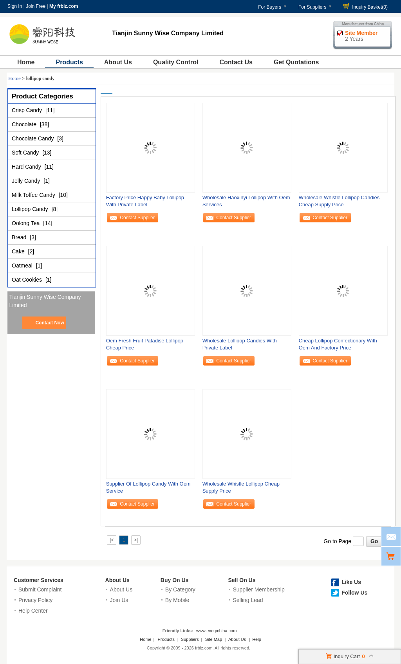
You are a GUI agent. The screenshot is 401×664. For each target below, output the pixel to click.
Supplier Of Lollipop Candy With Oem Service (148, 487)
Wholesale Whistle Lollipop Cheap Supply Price (241, 487)
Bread (20, 237)
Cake (19, 251)
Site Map (213, 639)
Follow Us (354, 592)
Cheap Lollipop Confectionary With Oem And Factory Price (338, 344)
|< (112, 540)
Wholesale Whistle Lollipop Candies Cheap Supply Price (339, 201)
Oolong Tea (26, 223)
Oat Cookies (27, 280)
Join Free (35, 6)
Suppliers (190, 639)
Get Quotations (296, 62)
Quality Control (176, 62)
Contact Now (49, 323)
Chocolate (25, 124)
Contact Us (235, 62)
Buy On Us (175, 580)
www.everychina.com (216, 630)
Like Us (351, 582)
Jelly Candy (27, 181)
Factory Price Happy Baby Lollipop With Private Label (145, 201)
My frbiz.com (63, 6)
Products (69, 62)
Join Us (119, 600)
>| (136, 540)
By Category (180, 589)
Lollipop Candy (31, 209)
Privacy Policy (35, 600)
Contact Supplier (137, 217)
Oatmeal (23, 265)
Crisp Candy (27, 110)
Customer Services (38, 580)
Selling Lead (248, 600)
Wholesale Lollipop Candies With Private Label (239, 344)
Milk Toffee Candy (34, 195)
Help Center (33, 611)
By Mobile (177, 600)
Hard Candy (27, 167)
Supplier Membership (258, 589)
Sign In (14, 6)
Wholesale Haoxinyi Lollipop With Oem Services (246, 201)
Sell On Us (241, 580)
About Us (118, 62)
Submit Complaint (40, 589)
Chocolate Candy (33, 138)
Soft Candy (26, 152)
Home (25, 62)
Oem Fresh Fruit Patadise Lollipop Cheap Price (144, 344)
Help (256, 639)
